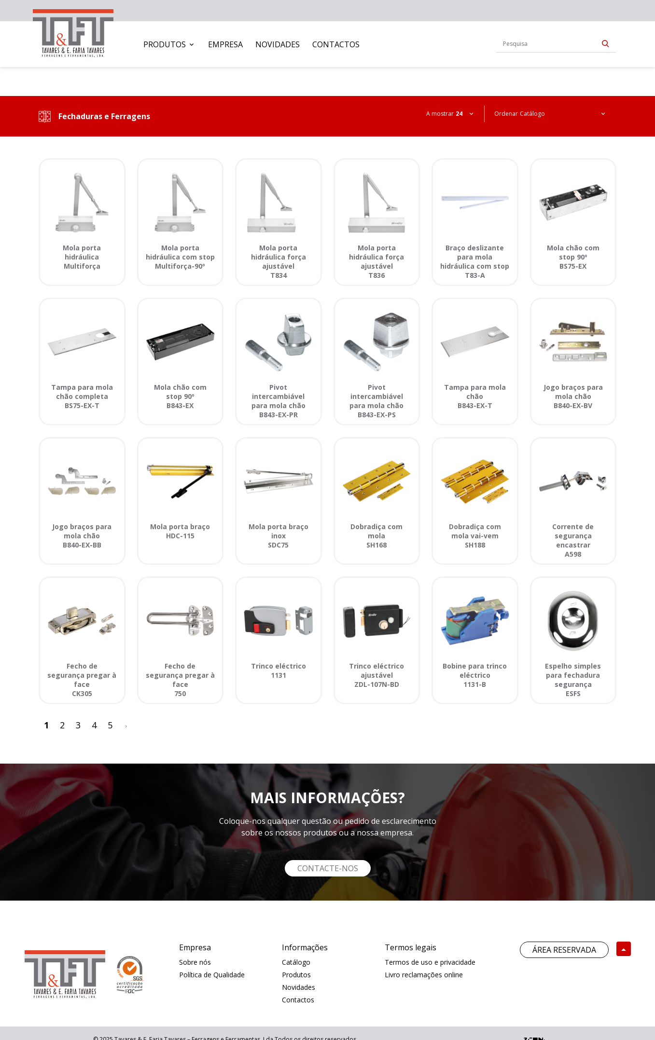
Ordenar (506, 113)
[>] (126, 725)
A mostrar (440, 113)
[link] (73, 31)
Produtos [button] (164, 44)
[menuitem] (169, 44)
